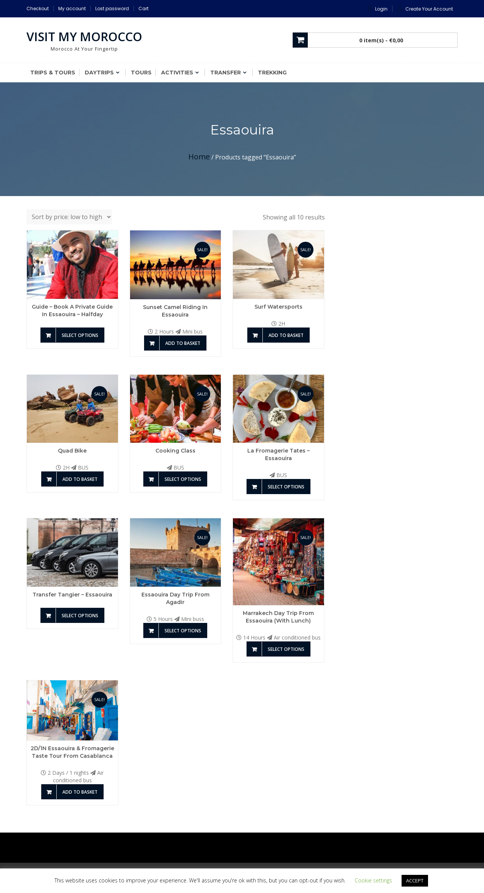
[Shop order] (69, 216)
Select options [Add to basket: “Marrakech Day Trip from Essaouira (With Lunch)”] (286, 649)
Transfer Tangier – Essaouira (72, 594)
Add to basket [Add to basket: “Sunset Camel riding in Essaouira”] (182, 343)
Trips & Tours (52, 72)
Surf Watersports (278, 306)
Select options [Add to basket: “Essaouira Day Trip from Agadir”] (182, 630)
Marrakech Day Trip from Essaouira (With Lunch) (278, 617)
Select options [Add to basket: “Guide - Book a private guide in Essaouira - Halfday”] (80, 335)
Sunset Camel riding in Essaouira (175, 311)
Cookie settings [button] (373, 880)
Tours (141, 72)
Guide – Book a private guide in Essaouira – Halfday (72, 310)
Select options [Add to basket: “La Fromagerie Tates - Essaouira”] (286, 487)
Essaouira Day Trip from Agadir (175, 598)
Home (199, 156)
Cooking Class (175, 450)
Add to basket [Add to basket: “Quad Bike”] (80, 479)
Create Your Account (429, 9)
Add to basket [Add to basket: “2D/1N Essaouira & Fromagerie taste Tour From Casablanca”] (80, 792)
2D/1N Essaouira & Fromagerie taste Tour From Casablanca (72, 752)
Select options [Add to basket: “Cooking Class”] (182, 479)
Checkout (37, 8)
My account (72, 8)
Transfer (225, 72)
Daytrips (99, 72)
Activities (177, 72)
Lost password (112, 8)
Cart (143, 8)
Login (381, 9)
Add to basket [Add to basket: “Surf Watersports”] (286, 335)
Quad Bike (72, 450)
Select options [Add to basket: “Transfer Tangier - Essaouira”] (80, 615)
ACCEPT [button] (415, 880)
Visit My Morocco (84, 36)
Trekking (272, 72)
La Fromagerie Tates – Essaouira (278, 454)
